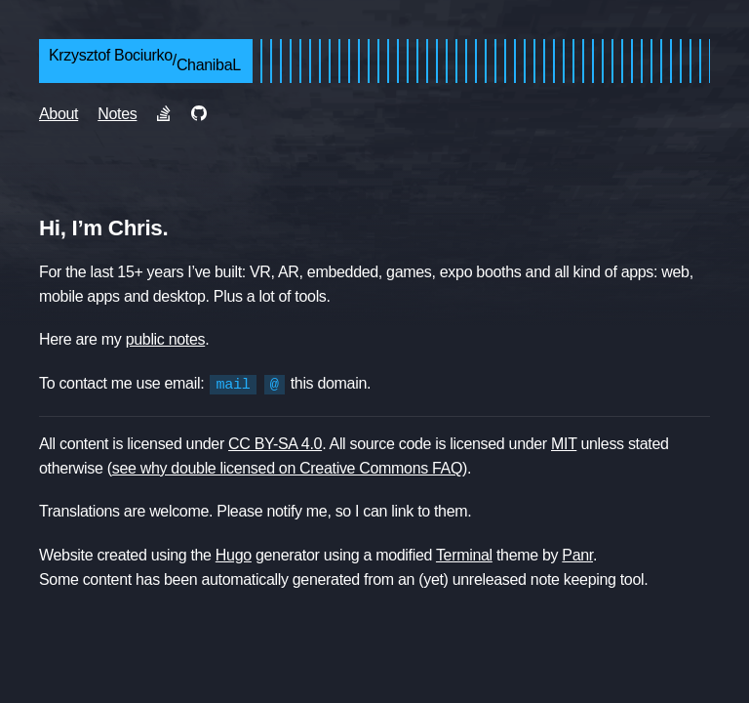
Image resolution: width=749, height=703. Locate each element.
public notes (166, 339)
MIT (563, 442)
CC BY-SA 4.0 (275, 442)
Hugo (234, 554)
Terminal (464, 554)
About (58, 113)
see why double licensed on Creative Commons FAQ (287, 467)
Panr (577, 554)
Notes (117, 113)
